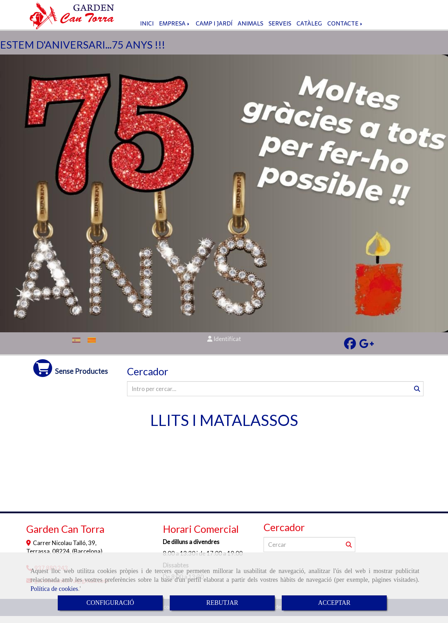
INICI (147, 30)
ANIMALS (250, 30)
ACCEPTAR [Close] (334, 602)
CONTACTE (345, 30)
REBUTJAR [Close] (222, 602)
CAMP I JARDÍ (214, 30)
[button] (224, 346)
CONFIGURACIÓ (110, 602)
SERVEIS (279, 30)
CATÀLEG (309, 30)
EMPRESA (174, 30)
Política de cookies (54, 588)
